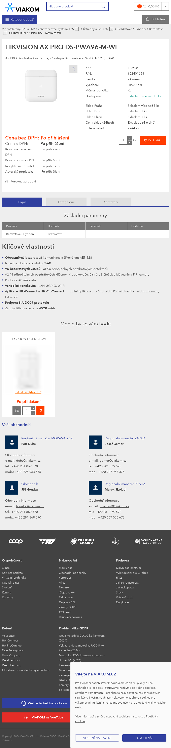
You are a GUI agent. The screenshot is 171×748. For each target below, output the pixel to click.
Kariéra (6, 592)
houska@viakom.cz (30, 506)
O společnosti (12, 560)
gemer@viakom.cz (113, 460)
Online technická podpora (44, 703)
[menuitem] (19, 19)
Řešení (7, 628)
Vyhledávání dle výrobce (132, 572)
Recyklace (122, 602)
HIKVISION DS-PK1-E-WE (28, 339)
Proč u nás (65, 567)
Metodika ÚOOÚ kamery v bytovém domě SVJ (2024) (82, 658)
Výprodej (65, 577)
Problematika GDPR (73, 628)
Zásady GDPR (67, 607)
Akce (62, 582)
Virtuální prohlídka (14, 577)
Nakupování (68, 560)
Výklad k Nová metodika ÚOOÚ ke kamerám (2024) (81, 648)
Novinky (64, 587)
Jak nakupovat (125, 587)
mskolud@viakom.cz (114, 506)
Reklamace (66, 597)
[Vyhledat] (104, 6)
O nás (5, 567)
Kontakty (7, 597)
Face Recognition (13, 650)
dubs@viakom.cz (28, 460)
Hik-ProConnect (12, 645)
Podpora (122, 560)
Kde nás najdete (12, 572)
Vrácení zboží (124, 597)
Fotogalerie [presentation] (66, 202)
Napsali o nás (10, 582)
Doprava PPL (67, 602)
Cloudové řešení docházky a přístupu (26, 670)
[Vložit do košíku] (153, 140)
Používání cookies (70, 617)
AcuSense (8, 635)
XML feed (65, 612)
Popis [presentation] (22, 202)
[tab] (22, 202)
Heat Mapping (11, 655)
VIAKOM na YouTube (44, 717)
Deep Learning (11, 665)
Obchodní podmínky (72, 572)
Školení (7, 587)
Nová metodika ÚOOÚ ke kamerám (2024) (82, 638)
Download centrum (128, 567)
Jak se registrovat (127, 582)
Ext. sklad (28, 392)
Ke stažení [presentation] (110, 202)
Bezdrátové (55, 234)
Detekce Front (11, 660)
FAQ (119, 577)
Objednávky (67, 592)
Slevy (119, 592)
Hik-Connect (10, 640)
